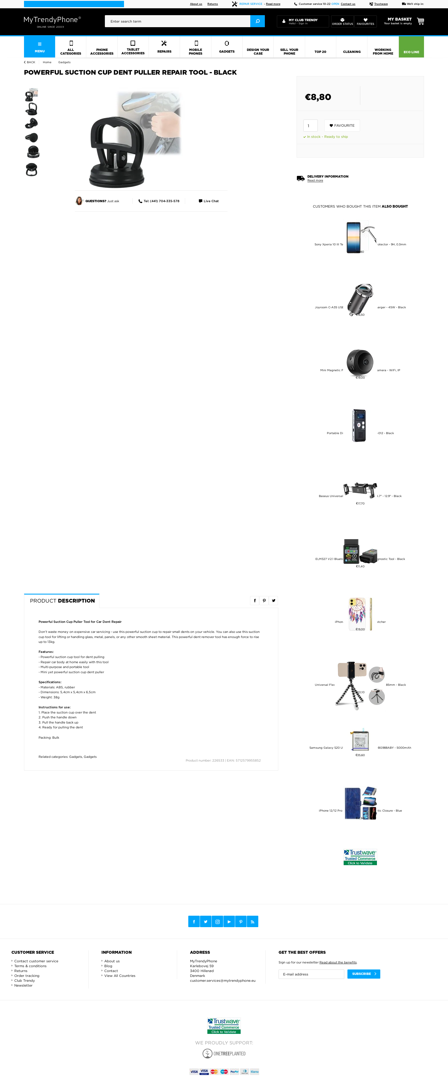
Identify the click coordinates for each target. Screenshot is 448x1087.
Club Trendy (24, 980)
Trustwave (378, 4)
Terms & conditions (30, 966)
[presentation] (185, 21)
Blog (108, 966)
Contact (111, 971)
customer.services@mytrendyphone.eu (222, 980)
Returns (212, 4)
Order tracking (26, 975)
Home (47, 62)
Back (31, 62)
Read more (273, 4)
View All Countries (119, 975)
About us (196, 4)
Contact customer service (36, 961)
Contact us (348, 4)
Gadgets (75, 756)
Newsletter (23, 985)
